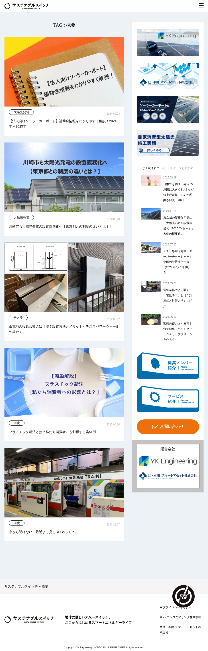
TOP (183, 596)
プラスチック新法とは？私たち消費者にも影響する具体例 (52, 432)
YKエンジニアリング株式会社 (180, 617)
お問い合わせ (168, 427)
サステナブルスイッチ (21, 586)
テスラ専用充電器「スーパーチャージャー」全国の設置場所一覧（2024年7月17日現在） (177, 261)
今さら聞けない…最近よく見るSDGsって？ (42, 532)
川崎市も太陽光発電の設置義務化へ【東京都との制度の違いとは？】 (60, 226)
